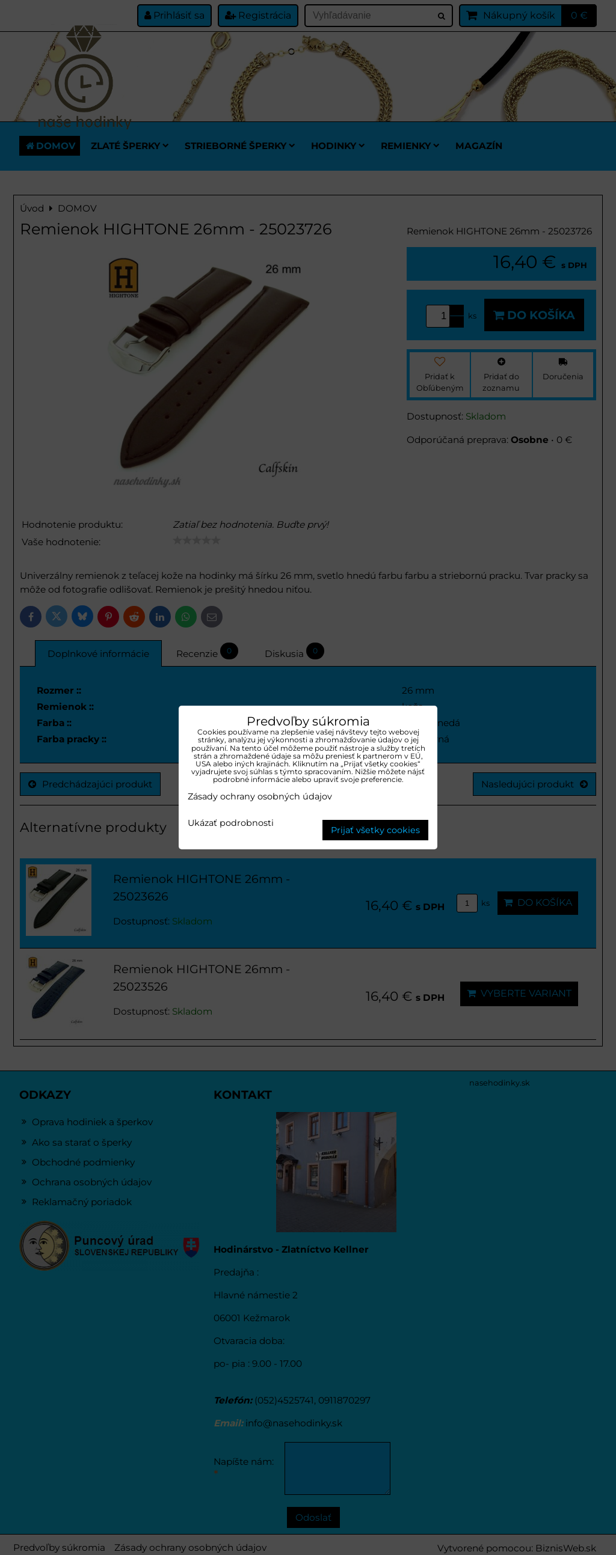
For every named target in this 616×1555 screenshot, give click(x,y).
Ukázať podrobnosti (231, 823)
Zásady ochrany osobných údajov (260, 796)
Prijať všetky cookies (375, 830)
